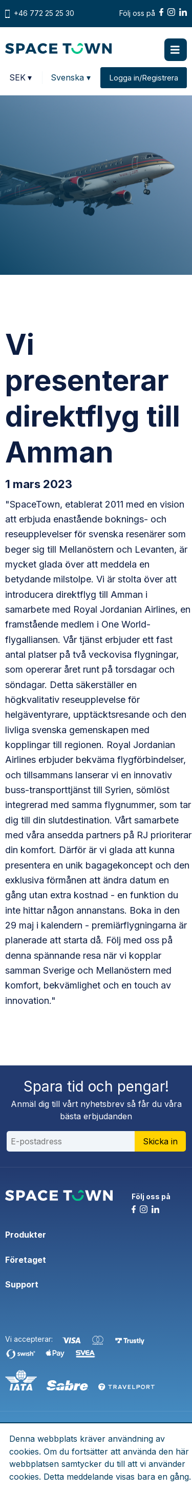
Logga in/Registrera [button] (143, 78)
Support (21, 1284)
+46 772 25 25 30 (44, 13)
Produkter (25, 1234)
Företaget (25, 1260)
